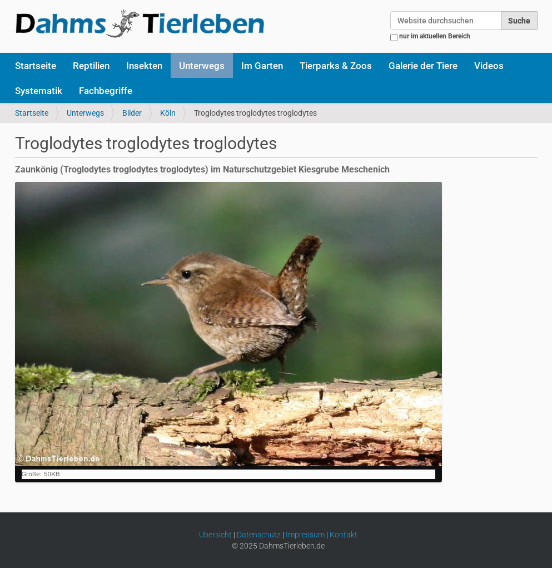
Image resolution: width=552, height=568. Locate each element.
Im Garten (262, 65)
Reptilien (91, 65)
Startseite (35, 65)
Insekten (144, 65)
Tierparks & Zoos (336, 65)
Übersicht (215, 534)
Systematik (38, 90)
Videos (489, 65)
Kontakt (343, 534)
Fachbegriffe (105, 90)
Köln (168, 112)
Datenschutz (259, 534)
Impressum (305, 534)
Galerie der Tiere (423, 65)
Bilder (132, 112)
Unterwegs (202, 65)
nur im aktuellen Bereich (434, 36)
